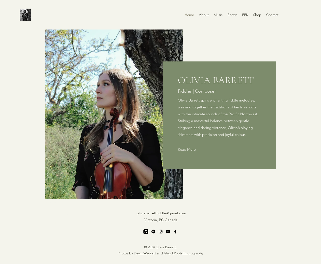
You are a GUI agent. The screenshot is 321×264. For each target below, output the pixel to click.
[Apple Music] (145, 231)
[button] (218, 14)
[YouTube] (168, 231)
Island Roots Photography (183, 253)
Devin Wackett (145, 253)
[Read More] (187, 149)
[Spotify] (153, 231)
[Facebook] (175, 231)
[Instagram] (160, 231)
